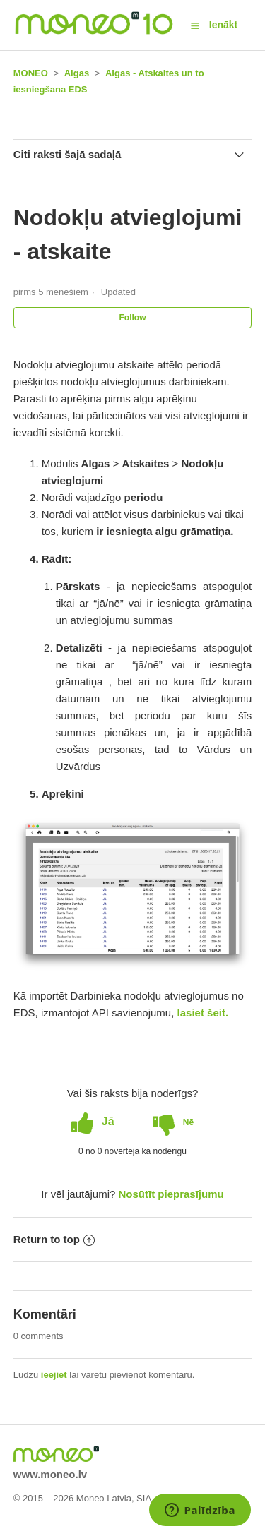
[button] (195, 25)
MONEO (30, 73)
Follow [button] (132, 318)
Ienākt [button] (223, 24)
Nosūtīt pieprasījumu (171, 1194)
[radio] (93, 1121)
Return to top (54, 1239)
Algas (76, 73)
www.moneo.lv (50, 1474)
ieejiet (54, 1374)
